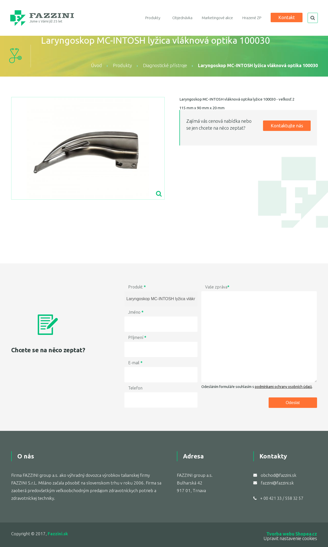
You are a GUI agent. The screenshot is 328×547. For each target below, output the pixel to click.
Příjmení (137, 337)
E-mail (135, 362)
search (313, 18)
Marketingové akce (217, 18)
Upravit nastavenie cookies (290, 538)
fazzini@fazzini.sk (277, 482)
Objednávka (182, 18)
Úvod (96, 65)
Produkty (152, 18)
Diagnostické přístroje (165, 65)
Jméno (135, 312)
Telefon (135, 388)
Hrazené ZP (251, 18)
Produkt (137, 287)
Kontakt (286, 17)
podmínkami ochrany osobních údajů (283, 387)
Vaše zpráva (217, 287)
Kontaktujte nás (287, 125)
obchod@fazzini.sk (278, 475)
